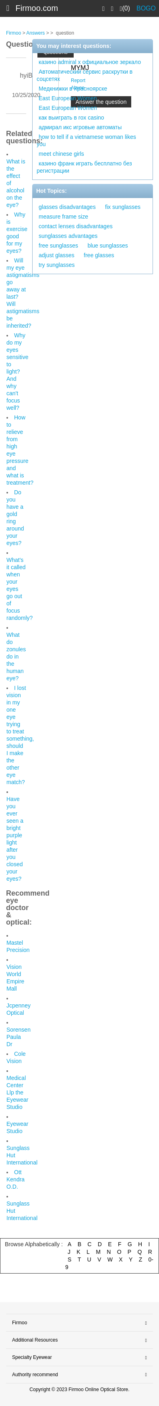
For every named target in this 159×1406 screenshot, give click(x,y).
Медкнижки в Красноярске (73, 88)
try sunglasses (56, 265)
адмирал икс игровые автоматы (80, 127)
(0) (125, 8)
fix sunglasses (122, 207)
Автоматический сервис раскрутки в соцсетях (84, 75)
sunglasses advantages (68, 236)
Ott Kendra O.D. (15, 1179)
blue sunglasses (107, 245)
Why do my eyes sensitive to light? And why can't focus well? (17, 371)
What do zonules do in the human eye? (16, 656)
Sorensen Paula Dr (18, 1036)
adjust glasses (56, 255)
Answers (35, 33)
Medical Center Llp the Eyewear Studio (17, 1092)
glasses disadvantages (67, 207)
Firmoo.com (37, 8)
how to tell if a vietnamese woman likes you (86, 140)
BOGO (146, 8)
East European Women (68, 98)
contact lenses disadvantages (76, 226)
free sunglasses (58, 245)
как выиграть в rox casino (71, 117)
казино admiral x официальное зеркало (90, 62)
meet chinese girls (61, 154)
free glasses (99, 255)
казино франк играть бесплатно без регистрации (84, 167)
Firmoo (13, 33)
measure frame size (63, 216)
